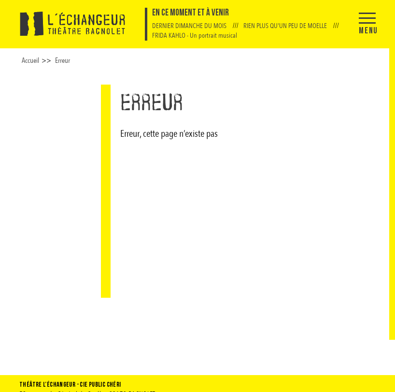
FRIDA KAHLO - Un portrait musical (194, 35)
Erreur (62, 60)
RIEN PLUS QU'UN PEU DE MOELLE (285, 25)
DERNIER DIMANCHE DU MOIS (190, 25)
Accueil (30, 60)
